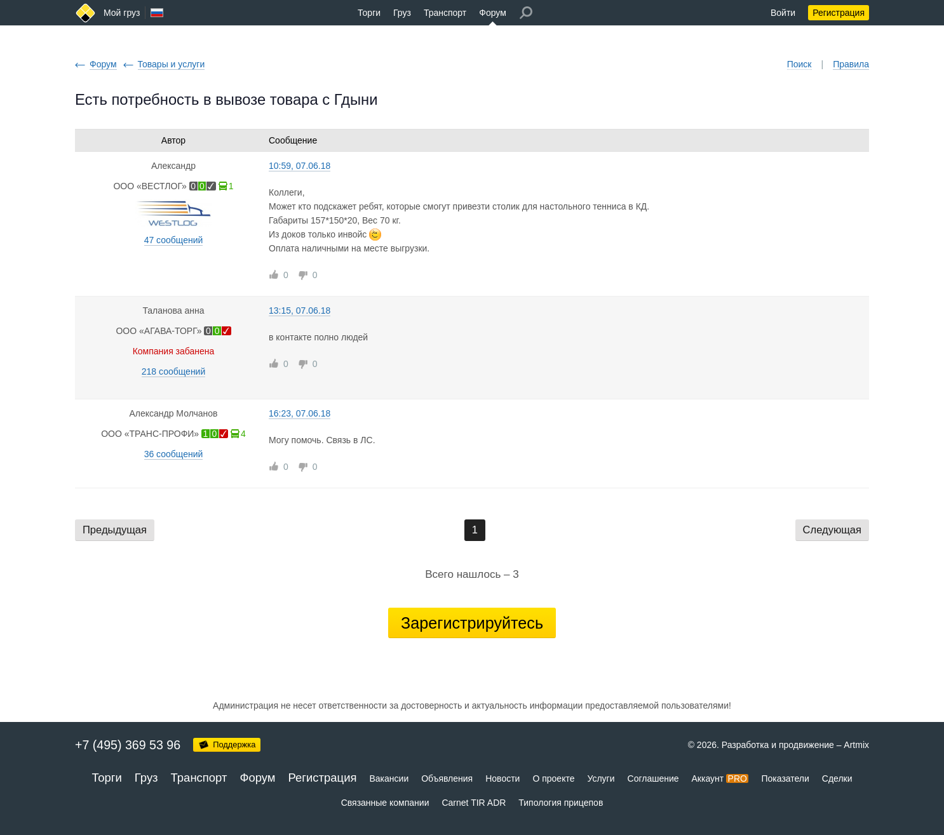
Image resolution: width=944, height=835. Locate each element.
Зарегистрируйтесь (472, 623)
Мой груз (122, 13)
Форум (492, 13)
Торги (369, 13)
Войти (783, 13)
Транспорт (445, 13)
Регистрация (839, 13)
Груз (402, 13)
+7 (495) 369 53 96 (127, 745)
